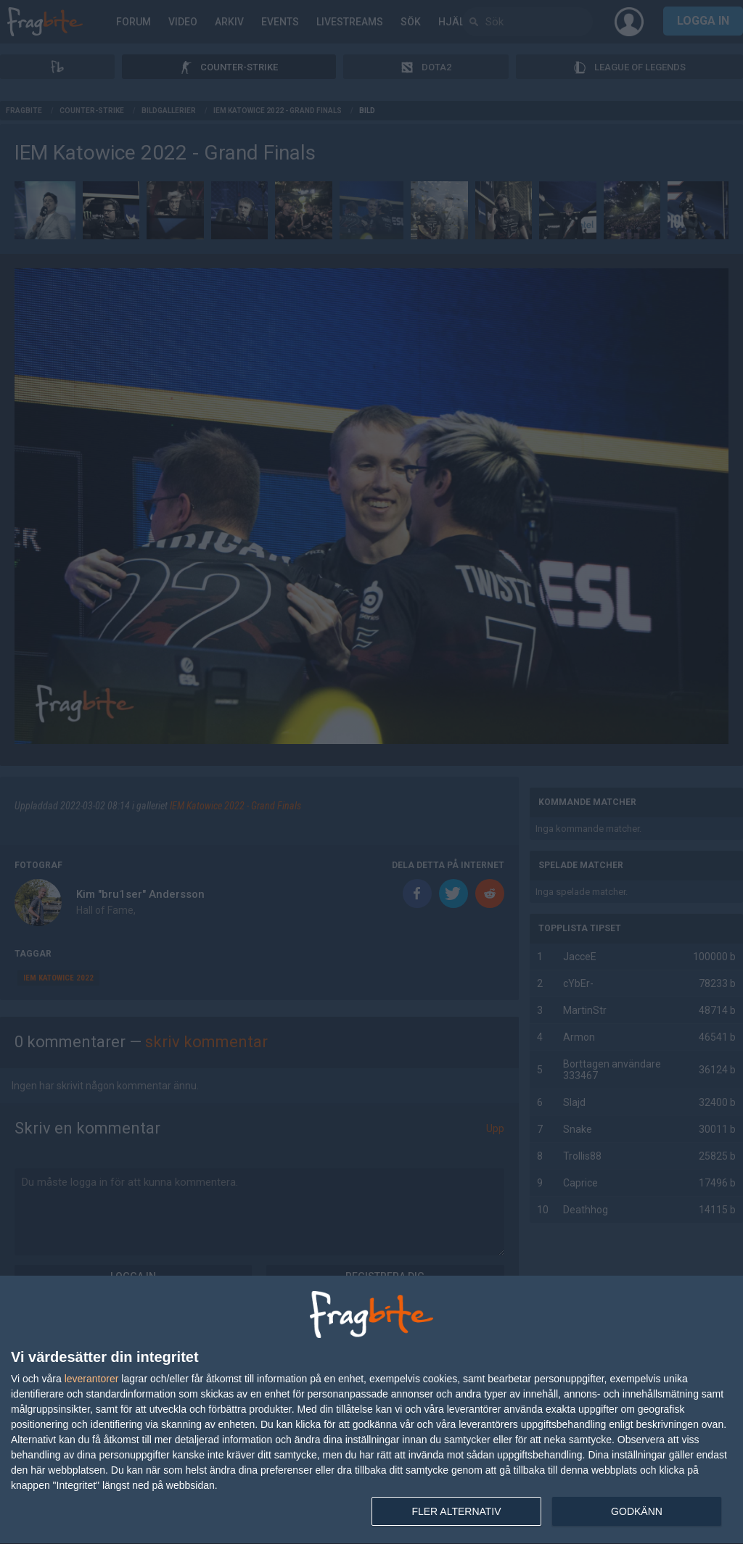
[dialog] (371, 1410)
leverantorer (92, 1379)
